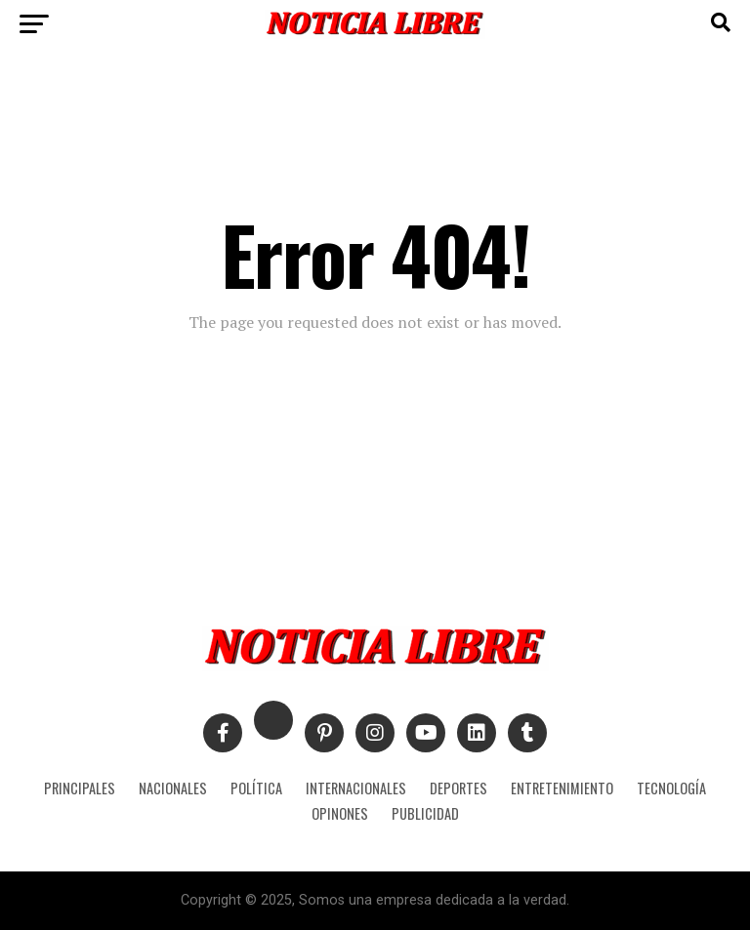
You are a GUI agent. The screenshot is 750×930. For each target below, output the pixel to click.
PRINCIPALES (79, 788)
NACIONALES (173, 788)
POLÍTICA (256, 788)
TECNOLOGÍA (671, 788)
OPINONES (340, 813)
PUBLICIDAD (425, 813)
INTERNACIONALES (356, 788)
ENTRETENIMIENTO (562, 788)
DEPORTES (458, 788)
